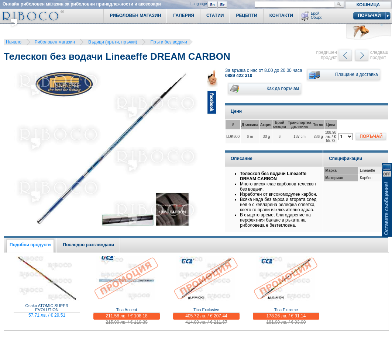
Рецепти (246, 15)
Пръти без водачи (168, 42)
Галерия (183, 15)
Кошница (368, 4)
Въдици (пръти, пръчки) (112, 42)
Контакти (281, 15)
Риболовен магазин (55, 42)
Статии (215, 15)
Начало (13, 42)
